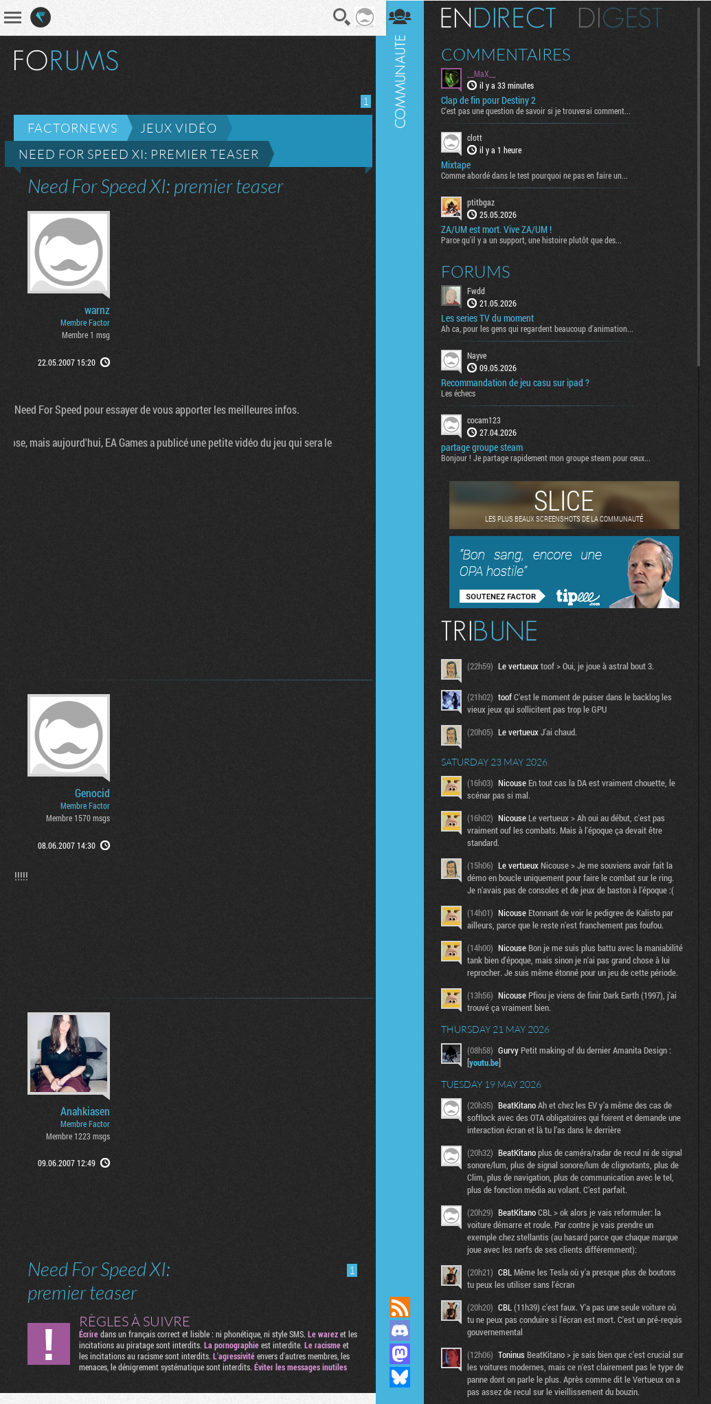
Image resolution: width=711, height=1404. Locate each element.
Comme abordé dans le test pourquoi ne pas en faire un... (540, 175)
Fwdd (481, 290)
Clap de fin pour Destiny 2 (494, 100)
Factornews (72, 127)
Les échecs (464, 392)
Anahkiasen (85, 1111)
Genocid (92, 793)
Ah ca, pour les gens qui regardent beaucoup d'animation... (543, 327)
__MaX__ (487, 72)
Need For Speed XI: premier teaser (139, 153)
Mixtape (461, 164)
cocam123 (489, 419)
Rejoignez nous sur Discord (405, 1330)
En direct (504, 17)
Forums (481, 270)
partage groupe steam (487, 446)
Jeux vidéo (178, 127)
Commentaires (511, 53)
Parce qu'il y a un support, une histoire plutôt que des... (537, 239)
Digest (626, 17)
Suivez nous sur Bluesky (405, 1377)
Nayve (482, 354)
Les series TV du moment (493, 317)
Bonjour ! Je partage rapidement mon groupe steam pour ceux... (551, 457)
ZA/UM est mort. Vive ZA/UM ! (502, 228)
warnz (97, 310)
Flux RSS (405, 1307)
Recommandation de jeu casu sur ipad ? (521, 382)
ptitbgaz (486, 202)
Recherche (338, 17)
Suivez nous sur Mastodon (405, 1354)
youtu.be (489, 1074)
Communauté (405, 635)
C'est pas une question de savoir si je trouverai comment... (541, 110)
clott (480, 137)
